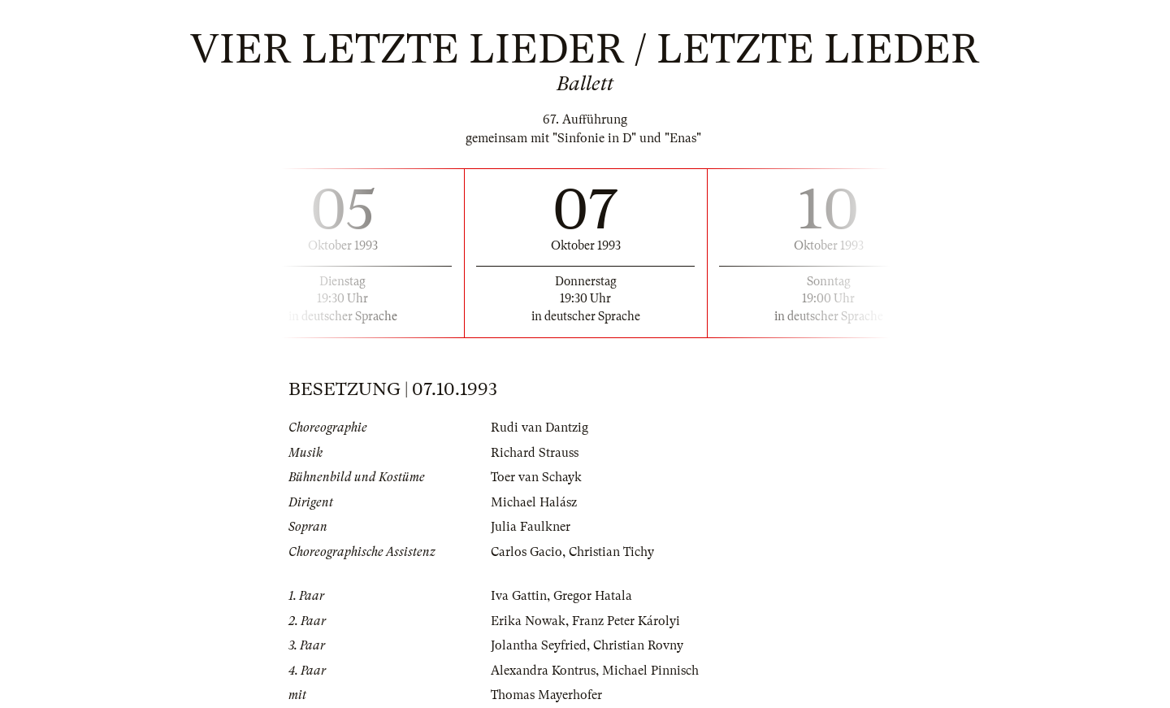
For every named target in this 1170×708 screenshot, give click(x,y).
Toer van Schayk (536, 477)
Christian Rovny (638, 645)
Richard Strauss (534, 452)
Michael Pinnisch (650, 670)
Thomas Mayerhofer (546, 695)
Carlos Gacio (526, 552)
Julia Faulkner (530, 526)
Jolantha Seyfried (539, 645)
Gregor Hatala (592, 596)
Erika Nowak (528, 621)
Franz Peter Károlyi (626, 621)
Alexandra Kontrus (543, 670)
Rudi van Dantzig (539, 427)
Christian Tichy (611, 552)
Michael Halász (534, 502)
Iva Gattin (519, 596)
